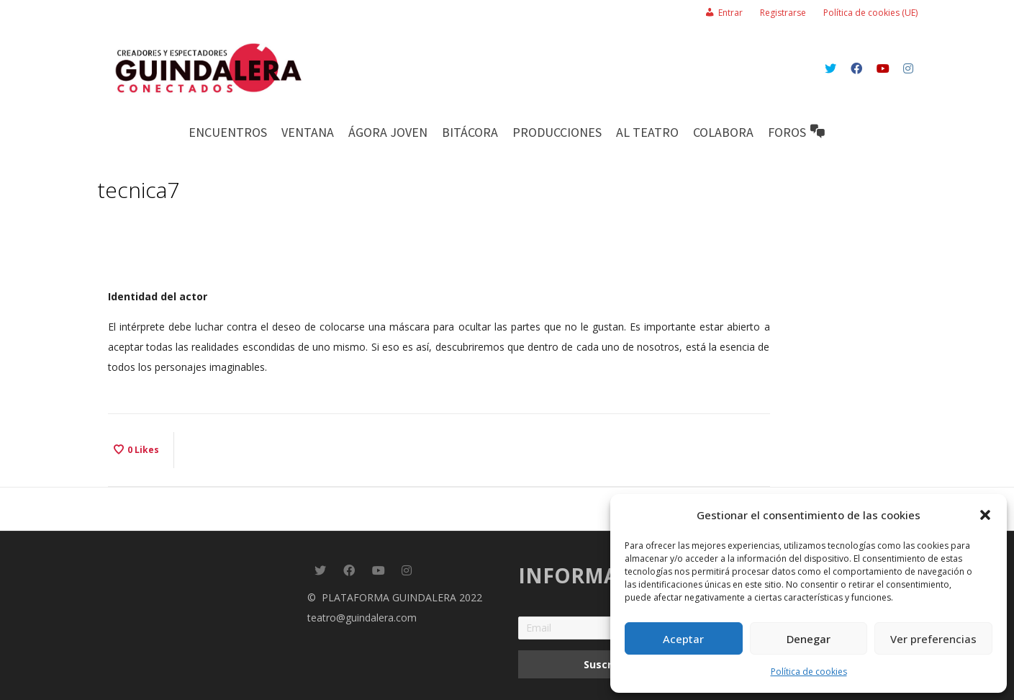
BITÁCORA (470, 132)
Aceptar (683, 639)
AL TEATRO (647, 132)
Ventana (307, 132)
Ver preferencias (933, 639)
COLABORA (723, 132)
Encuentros (228, 132)
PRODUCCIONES (557, 132)
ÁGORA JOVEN (387, 132)
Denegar (808, 639)
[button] (985, 515)
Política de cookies (809, 671)
